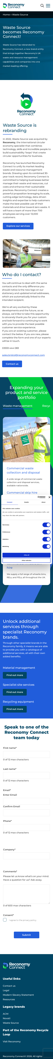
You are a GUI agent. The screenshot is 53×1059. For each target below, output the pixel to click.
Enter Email (10, 795)
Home (6, 14)
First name (10, 748)
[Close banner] (50, 497)
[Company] (26, 855)
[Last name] (26, 775)
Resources (9, 999)
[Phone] (26, 827)
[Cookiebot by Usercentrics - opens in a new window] (33, 497)
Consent (8, 915)
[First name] (26, 754)
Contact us (12, 364)
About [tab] (43, 502)
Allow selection (26, 560)
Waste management (17, 406)
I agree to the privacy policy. (23, 920)
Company (9, 849)
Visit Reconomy (12, 1041)
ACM (5, 1013)
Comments (10, 871)
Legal (6, 990)
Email (7, 790)
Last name (9, 769)
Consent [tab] (9, 502)
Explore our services (18, 226)
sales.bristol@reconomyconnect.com (23, 355)
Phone (7, 821)
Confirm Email (11, 806)
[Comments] (26, 894)
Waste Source (11, 1023)
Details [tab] (26, 502)
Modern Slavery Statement (18, 995)
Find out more (15, 675)
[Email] (26, 801)
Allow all (26, 555)
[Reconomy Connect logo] (14, 5)
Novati (6, 1018)
